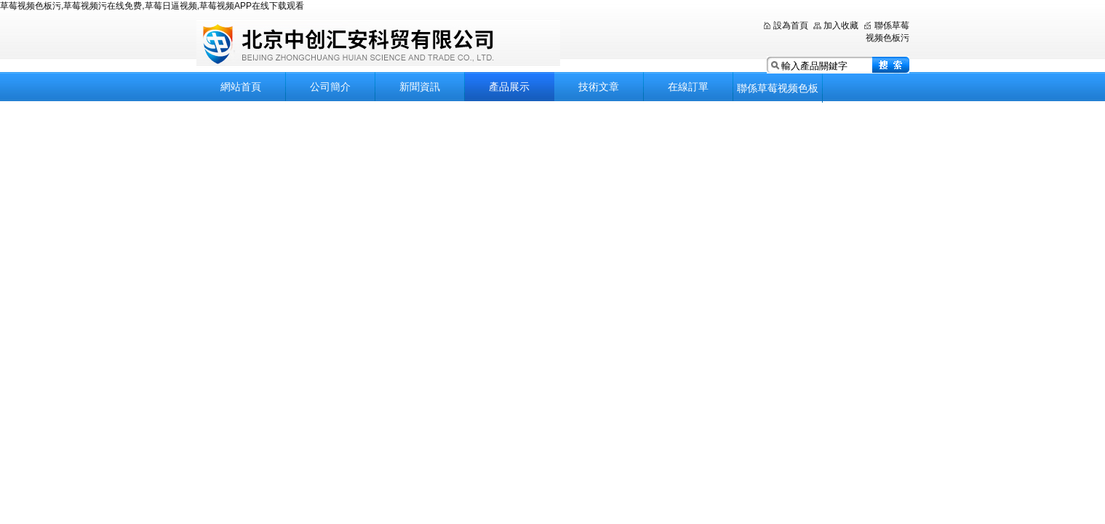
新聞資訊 (419, 86)
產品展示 (509, 86)
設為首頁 (790, 25)
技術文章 (598, 86)
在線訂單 (688, 86)
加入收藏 (840, 25)
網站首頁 (240, 86)
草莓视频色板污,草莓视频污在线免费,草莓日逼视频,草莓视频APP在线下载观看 (152, 6)
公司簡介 (330, 86)
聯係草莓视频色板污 (777, 92)
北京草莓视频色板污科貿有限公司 (378, 43)
